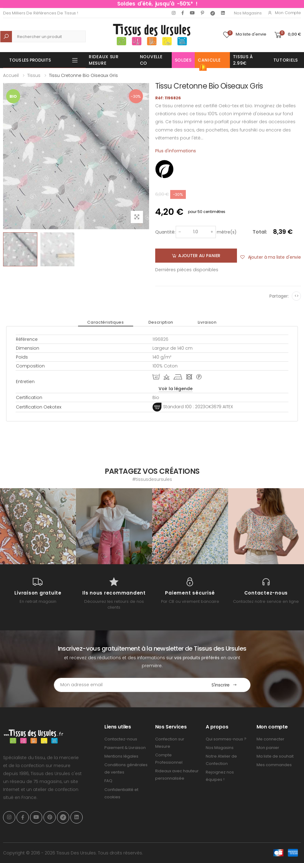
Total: (260, 231)
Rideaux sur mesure (104, 60)
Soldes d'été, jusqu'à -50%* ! (157, 3)
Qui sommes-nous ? (226, 739)
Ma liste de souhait (275, 756)
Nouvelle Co (151, 60)
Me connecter (270, 739)
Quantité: (165, 232)
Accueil (11, 75)
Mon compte (284, 13)
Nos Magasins (247, 13)
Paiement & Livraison (125, 748)
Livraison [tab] (207, 322)
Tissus (33, 75)
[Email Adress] (126, 685)
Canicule (209, 62)
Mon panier (268, 748)
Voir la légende (176, 389)
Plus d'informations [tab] (175, 151)
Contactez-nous (120, 739)
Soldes (183, 60)
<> (296, 295)
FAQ (108, 781)
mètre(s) (227, 232)
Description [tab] (160, 322)
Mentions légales (121, 756)
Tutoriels (285, 60)
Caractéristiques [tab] (105, 322)
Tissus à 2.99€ (243, 60)
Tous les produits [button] (30, 60)
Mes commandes (274, 765)
